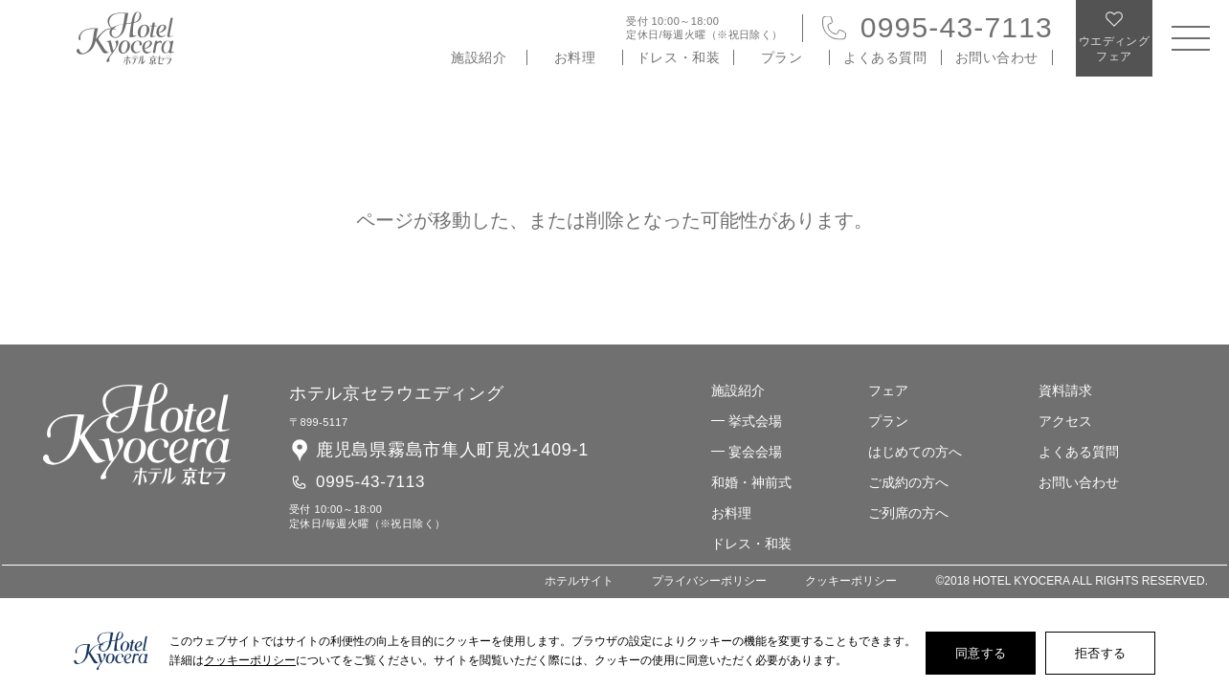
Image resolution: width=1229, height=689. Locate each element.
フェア (888, 390)
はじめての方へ (915, 451)
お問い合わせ (997, 57)
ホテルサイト (579, 581)
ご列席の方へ (908, 513)
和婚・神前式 (751, 482)
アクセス (1065, 421)
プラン (782, 57)
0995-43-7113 (956, 27)
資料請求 (1065, 390)
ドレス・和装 (678, 57)
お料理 (575, 57)
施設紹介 (478, 57)
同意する (980, 653)
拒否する (1100, 653)
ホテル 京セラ (125, 38)
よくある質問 (885, 57)
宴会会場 (755, 451)
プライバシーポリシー (709, 581)
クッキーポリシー (851, 581)
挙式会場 (755, 421)
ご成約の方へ (908, 482)
